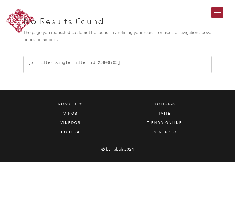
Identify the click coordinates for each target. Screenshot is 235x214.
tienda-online (164, 123)
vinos (70, 113)
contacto (164, 132)
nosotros (70, 104)
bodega (70, 132)
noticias (164, 104)
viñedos (71, 123)
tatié (164, 113)
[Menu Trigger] (217, 12)
